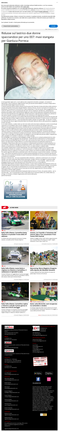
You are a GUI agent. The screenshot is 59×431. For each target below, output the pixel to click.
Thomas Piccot (48, 279)
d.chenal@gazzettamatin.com (11, 384)
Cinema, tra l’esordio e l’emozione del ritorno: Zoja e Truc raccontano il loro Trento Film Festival (43, 234)
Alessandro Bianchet (47, 315)
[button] (57, 2)
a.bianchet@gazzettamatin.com (12, 380)
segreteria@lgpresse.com (41, 335)
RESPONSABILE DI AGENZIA (39, 337)
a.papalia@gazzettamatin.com (11, 401)
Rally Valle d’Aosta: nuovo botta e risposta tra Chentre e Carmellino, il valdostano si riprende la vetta (14, 270)
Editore (6, 336)
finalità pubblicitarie (43, 11)
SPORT (4, 230)
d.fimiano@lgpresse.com (38, 352)
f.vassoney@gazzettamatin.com (12, 409)
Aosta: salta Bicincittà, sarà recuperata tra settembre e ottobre (43, 305)
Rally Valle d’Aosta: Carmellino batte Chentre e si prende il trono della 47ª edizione (14, 234)
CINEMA (33, 230)
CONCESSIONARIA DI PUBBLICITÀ (47, 326)
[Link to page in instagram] (48, 380)
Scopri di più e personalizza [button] (11, 26)
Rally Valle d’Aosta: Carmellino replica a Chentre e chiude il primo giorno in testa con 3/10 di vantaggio (14, 305)
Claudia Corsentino (47, 244)
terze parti (25, 8)
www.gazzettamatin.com (10, 334)
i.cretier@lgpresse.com (38, 349)
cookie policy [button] (26, 6)
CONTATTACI (7, 421)
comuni (39, 301)
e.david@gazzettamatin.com (11, 388)
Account (34, 343)
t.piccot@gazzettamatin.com (11, 405)
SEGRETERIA (7, 411)
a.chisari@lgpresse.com (41, 341)
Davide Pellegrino (19, 279)
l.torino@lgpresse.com (38, 346)
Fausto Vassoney (19, 244)
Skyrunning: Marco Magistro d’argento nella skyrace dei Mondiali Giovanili (43, 269)
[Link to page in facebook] (38, 379)
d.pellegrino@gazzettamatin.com (12, 392)
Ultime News (14, 207)
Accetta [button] (53, 26)
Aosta (39, 315)
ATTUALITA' (33, 301)
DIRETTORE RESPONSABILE (11, 371)
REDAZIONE (7, 357)
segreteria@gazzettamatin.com (14, 362)
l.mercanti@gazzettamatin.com (12, 374)
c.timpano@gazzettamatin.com (12, 396)
